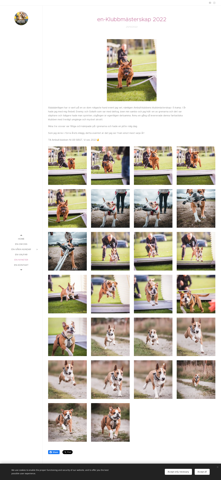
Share (54, 452)
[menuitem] (21, 238)
